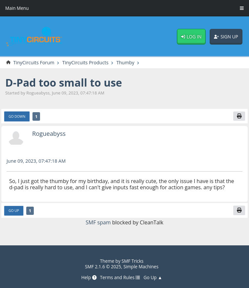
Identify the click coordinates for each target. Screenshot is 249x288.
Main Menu (17, 8)
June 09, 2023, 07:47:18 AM (36, 161)
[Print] (239, 116)
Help (89, 277)
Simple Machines (140, 266)
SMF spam (98, 222)
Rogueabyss (49, 133)
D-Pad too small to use (63, 82)
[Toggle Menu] (242, 8)
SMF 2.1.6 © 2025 (103, 266)
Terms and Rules (120, 277)
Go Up (14, 210)
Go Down (17, 116)
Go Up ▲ (153, 277)
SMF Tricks (133, 261)
